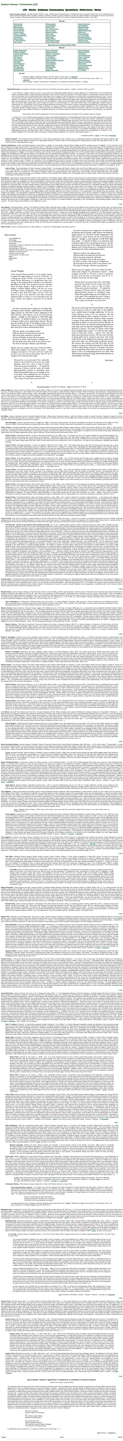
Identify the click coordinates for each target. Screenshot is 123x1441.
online (97, 135)
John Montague (19, 64)
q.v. (31, 142)
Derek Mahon (83, 25)
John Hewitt (18, 25)
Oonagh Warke (83, 34)
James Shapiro (51, 59)
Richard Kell (18, 24)
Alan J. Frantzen (84, 57)
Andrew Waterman (20, 35)
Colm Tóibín (82, 59)
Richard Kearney (84, 42)
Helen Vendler (18, 60)
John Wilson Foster (53, 40)
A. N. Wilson (50, 57)
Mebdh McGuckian (84, 30)
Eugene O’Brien (83, 52)
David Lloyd (50, 27)
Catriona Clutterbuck (21, 54)
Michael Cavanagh (84, 62)
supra (61, 455)
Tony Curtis (18, 42)
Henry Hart (50, 34)
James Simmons (84, 24)
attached (74, 77)
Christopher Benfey (85, 65)
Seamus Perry (83, 67)
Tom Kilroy (82, 54)
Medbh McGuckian (20, 50)
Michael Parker (83, 27)
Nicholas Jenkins (84, 37)
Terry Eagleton (51, 64)
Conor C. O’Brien (20, 34)
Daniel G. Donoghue (53, 54)
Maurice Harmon (52, 52)
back (3, 1437)
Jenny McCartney (84, 55)
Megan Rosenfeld (52, 70)
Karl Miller (17, 62)
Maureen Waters (51, 32)
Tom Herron (18, 57)
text (50, 987)
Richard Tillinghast (85, 39)
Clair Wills (49, 68)
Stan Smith (50, 37)
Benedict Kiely (19, 70)
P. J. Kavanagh (83, 35)
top (120, 204)
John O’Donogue (52, 50)
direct (9, 1373)
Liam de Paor (18, 55)
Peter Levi (81, 32)
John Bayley (18, 59)
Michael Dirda (51, 67)
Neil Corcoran (51, 30)
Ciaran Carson (19, 32)
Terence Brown (19, 30)
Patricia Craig (83, 40)
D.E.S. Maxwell (19, 29)
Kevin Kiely (82, 64)
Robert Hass (50, 65)
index (3, 782)
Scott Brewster (19, 68)
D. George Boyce (20, 40)
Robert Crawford (19, 52)
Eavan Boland (18, 39)
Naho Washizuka (84, 60)
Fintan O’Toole (19, 65)
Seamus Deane (51, 55)
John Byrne (18, 37)
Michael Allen (18, 27)
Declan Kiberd (51, 35)
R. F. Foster (82, 70)
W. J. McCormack (52, 29)
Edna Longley (51, 24)
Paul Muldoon (51, 25)
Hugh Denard (50, 62)
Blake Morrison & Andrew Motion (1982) (61, 45)
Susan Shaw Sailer (52, 42)
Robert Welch (51, 39)
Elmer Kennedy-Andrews (55, 60)
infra (85, 82)
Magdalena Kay (83, 68)
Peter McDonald (84, 50)
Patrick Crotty (83, 29)
